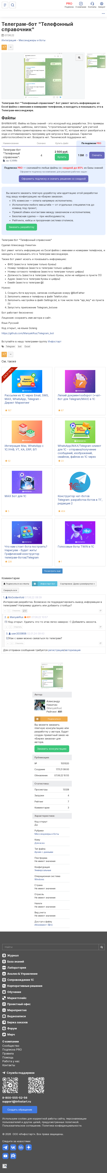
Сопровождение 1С (20, 979)
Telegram (10, 346)
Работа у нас (11, 1061)
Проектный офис (19, 1004)
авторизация (72, 650)
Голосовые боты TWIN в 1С (76, 546)
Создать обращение (19, 1109)
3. (7, 633)
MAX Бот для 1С (15, 496)
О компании (10, 1041)
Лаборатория (16, 967)
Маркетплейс (17, 998)
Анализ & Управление (22, 973)
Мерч (11, 1034)
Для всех (39, 843)
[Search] (53, 947)
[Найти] (102, 947)
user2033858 (18, 633)
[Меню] (5, 5)
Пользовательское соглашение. (21, 1125)
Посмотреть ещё (52, 571)
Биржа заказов (17, 1022)
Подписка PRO (12, 1049)
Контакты (8, 1065)
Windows (39, 879)
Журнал (13, 955)
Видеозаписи (16, 1016)
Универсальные (42, 870)
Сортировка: (77, 583)
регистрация (56, 650)
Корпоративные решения (24, 985)
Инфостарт (54, 341)
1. (4, 597)
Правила (8, 1053)
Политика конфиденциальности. (62, 1125)
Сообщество (10, 1045)
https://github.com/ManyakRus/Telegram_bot (28, 333)
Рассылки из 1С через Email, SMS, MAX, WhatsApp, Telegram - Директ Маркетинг (27, 399)
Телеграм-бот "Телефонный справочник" (37, 26)
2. (6, 617)
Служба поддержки (20, 1072)
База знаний (15, 961)
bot (19, 346)
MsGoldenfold (16, 597)
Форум (12, 1028)
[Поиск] (12, 5)
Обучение (14, 992)
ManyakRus (16, 617)
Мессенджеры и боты (46, 833)
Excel (27, 346)
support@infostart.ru (16, 1101)
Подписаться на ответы (16, 583)
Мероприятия (17, 1010)
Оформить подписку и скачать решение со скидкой (54, 178)
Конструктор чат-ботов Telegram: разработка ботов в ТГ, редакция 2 (80, 499)
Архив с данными (43, 852)
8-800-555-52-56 (14, 1097)
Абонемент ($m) (43, 924)
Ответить (16, 611)
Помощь (8, 1057)
